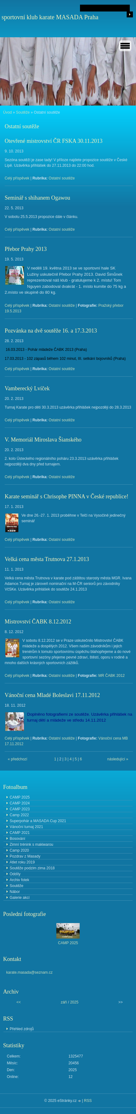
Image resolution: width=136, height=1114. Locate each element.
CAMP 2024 (20, 803)
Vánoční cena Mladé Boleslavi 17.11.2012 (52, 695)
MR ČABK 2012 (111, 675)
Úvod (7, 112)
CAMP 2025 (20, 797)
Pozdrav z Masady (25, 856)
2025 (74, 1002)
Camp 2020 (19, 850)
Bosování (17, 838)
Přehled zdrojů (22, 1029)
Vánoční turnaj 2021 (26, 827)
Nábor (15, 892)
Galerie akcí (20, 897)
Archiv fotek (19, 880)
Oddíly (15, 874)
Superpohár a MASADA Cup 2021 (38, 821)
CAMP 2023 (20, 809)
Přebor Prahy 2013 (26, 249)
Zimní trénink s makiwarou (31, 844)
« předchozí (17, 759)
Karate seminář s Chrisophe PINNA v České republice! (66, 496)
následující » (117, 759)
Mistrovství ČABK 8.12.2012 (38, 621)
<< (18, 1002)
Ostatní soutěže (62, 178)
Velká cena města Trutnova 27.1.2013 (47, 559)
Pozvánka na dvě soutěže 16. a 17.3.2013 (51, 331)
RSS (88, 1100)
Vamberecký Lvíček (27, 388)
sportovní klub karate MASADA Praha (50, 17)
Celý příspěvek (17, 178)
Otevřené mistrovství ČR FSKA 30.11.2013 (53, 141)
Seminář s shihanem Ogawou (37, 198)
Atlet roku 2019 (22, 862)
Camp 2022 (19, 815)
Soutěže (23, 112)
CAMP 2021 (20, 833)
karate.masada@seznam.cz (29, 972)
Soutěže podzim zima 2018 (32, 868)
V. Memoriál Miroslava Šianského (43, 440)
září (64, 1002)
